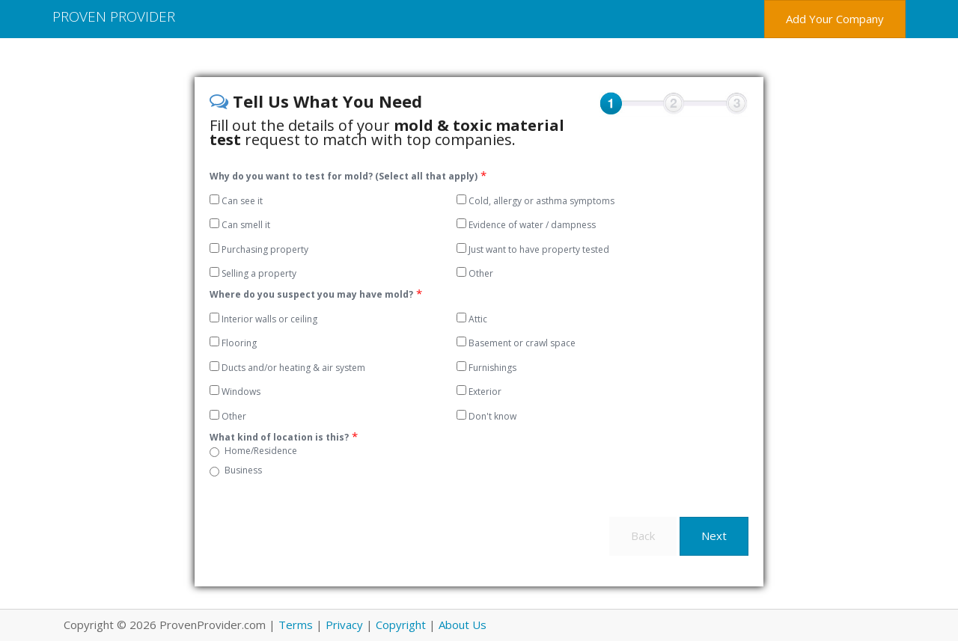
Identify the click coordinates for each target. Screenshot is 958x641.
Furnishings (486, 367)
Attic (472, 319)
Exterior (479, 391)
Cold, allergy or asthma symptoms (535, 200)
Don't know (486, 416)
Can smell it (240, 224)
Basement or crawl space (516, 343)
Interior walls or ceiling (263, 319)
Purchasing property (259, 249)
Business (243, 470)
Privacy (344, 624)
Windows (235, 391)
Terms (295, 624)
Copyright (401, 624)
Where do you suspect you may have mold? (311, 294)
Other (475, 273)
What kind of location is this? (279, 437)
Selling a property (253, 273)
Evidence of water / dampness (526, 224)
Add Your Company (835, 18)
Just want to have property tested (533, 249)
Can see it (236, 200)
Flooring (233, 343)
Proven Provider (113, 16)
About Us (462, 624)
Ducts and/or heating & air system (287, 367)
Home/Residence (261, 450)
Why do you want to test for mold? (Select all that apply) (344, 176)
